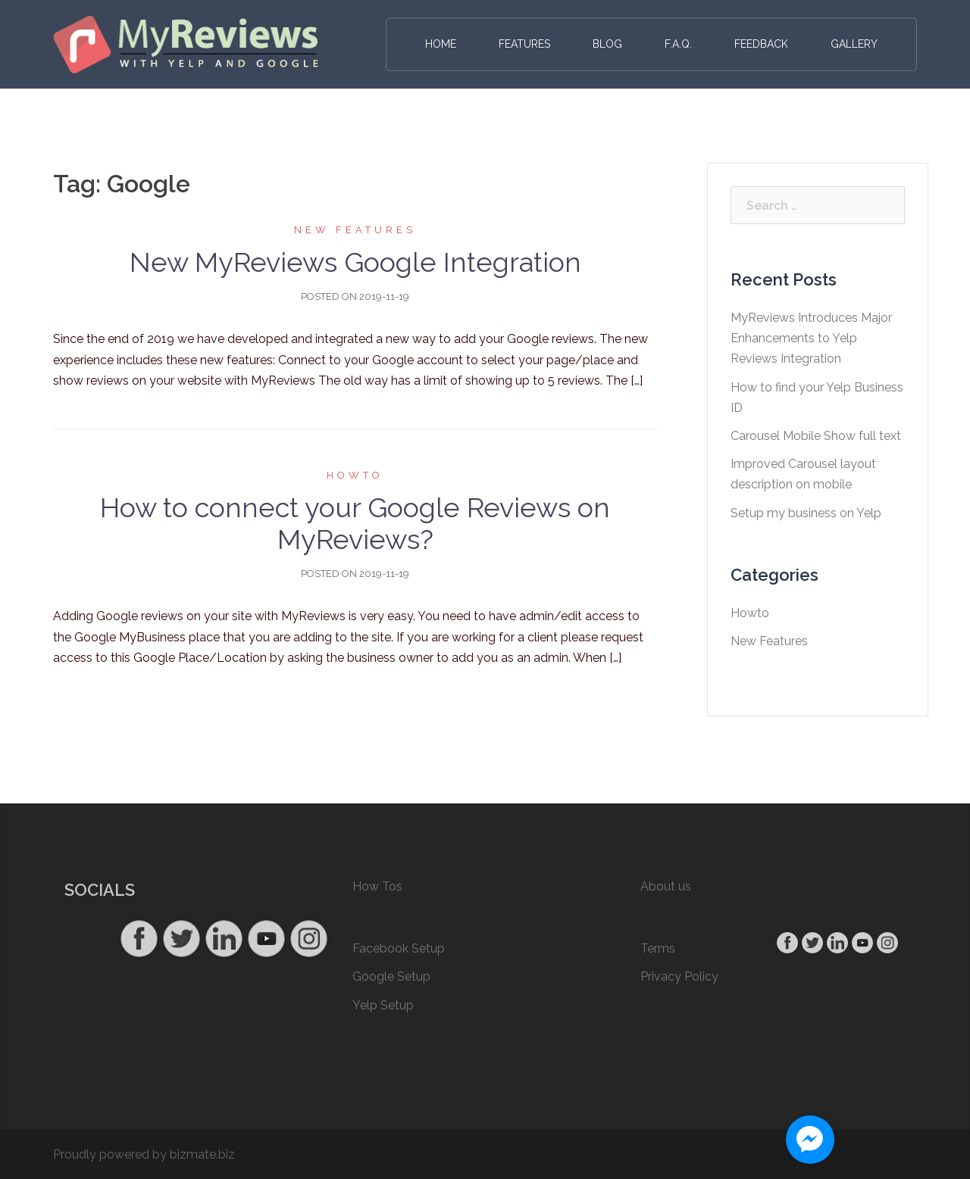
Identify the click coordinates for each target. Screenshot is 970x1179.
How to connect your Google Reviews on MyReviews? (355, 523)
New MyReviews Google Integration (355, 262)
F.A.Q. (678, 44)
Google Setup (391, 976)
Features (524, 44)
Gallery (854, 44)
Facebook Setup (398, 948)
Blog (607, 44)
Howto (355, 475)
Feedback (761, 44)
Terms (657, 948)
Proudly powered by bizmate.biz (144, 1154)
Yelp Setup (383, 1005)
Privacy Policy (679, 976)
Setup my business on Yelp (806, 513)
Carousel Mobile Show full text (816, 436)
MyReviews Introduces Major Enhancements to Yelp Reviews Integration (811, 338)
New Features (355, 229)
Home (440, 44)
